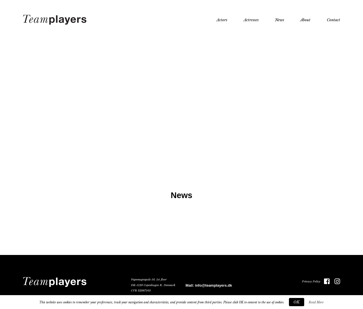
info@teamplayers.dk (213, 285)
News (279, 20)
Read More (316, 302)
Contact (333, 20)
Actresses (251, 20)
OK (296, 302)
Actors (222, 20)
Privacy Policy (311, 281)
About (305, 20)
